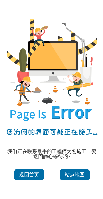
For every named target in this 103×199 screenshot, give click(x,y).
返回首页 (29, 174)
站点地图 (75, 174)
